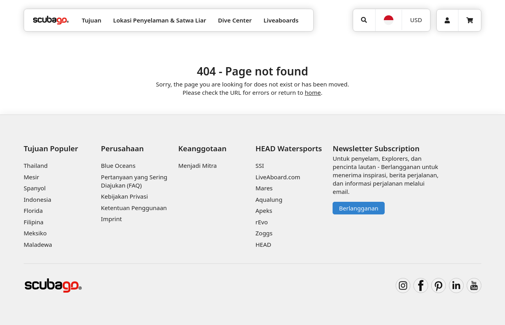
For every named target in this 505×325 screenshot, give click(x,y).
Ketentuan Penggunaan (134, 208)
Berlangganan (358, 208)
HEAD (263, 244)
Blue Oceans (118, 165)
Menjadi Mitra (197, 165)
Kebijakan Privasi (124, 196)
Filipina (33, 222)
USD (416, 20)
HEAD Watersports (288, 148)
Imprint (111, 219)
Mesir (31, 177)
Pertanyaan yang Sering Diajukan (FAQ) (134, 181)
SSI (259, 165)
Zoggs (263, 233)
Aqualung (268, 199)
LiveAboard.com (277, 177)
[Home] (51, 20)
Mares (264, 188)
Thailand (36, 165)
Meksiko (35, 233)
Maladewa (38, 244)
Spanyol (35, 188)
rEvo (261, 222)
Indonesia (37, 199)
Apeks (263, 210)
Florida (33, 210)
